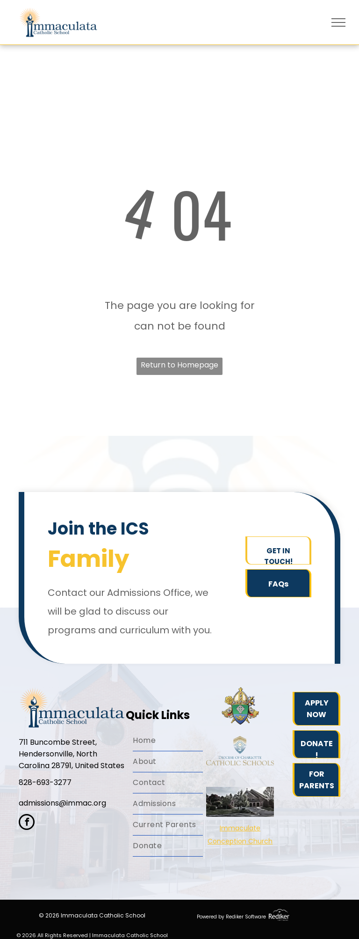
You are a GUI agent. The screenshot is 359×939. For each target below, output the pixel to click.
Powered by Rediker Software (231, 916)
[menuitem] (168, 740)
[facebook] (27, 823)
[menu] (338, 22)
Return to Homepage (179, 364)
